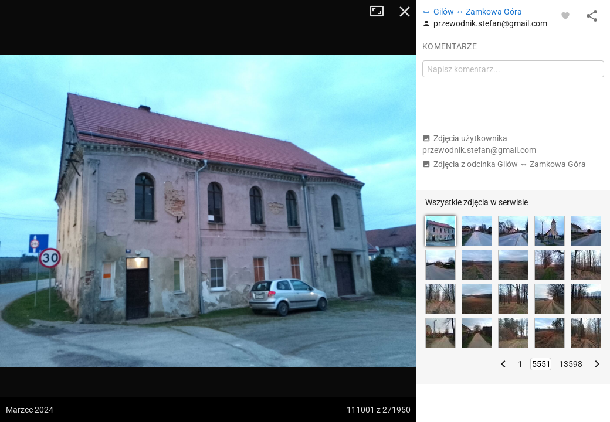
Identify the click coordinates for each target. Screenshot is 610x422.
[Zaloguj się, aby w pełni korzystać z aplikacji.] (565, 15)
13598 (570, 364)
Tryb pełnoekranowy (381, 11)
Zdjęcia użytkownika (479, 144)
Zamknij (404, 11)
